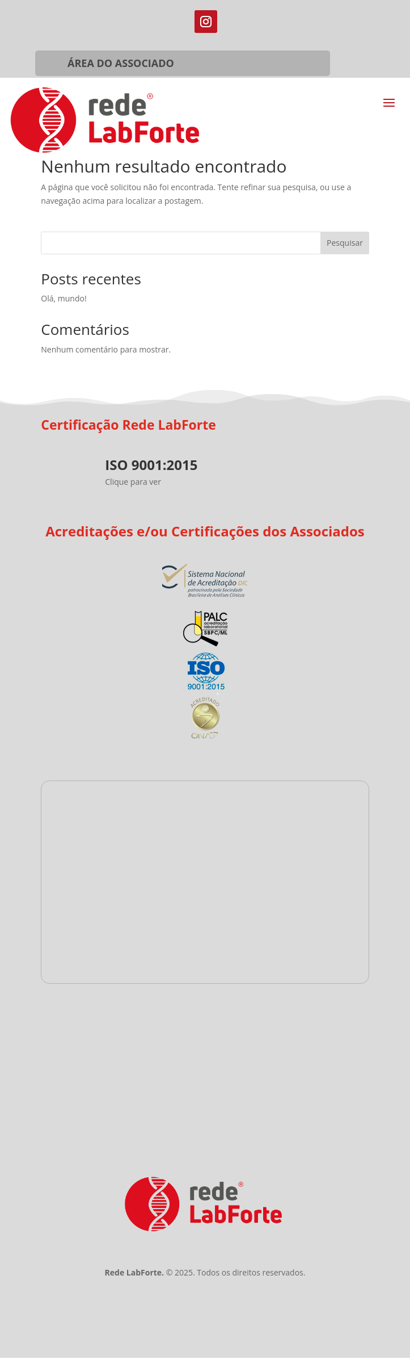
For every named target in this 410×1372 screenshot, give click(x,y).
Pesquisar (345, 242)
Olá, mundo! (63, 298)
